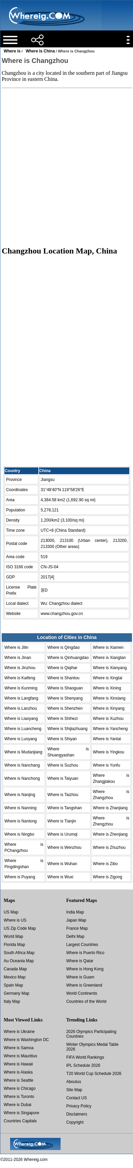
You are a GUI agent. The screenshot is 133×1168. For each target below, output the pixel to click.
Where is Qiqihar (62, 667)
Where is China (40, 51)
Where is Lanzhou (20, 708)
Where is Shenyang (65, 698)
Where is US (15, 920)
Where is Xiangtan (109, 657)
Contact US (76, 1098)
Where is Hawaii (18, 1064)
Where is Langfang (21, 698)
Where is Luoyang (20, 738)
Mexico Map (15, 977)
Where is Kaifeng (19, 678)
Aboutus (73, 1081)
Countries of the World (86, 1001)
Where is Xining (107, 688)
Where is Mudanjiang (23, 752)
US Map (11, 912)
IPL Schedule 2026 (83, 1065)
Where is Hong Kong (85, 969)
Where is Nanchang (22, 765)
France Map (77, 928)
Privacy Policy (79, 1106)
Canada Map (15, 969)
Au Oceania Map (19, 960)
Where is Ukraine (19, 1031)
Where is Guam (80, 977)
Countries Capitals (20, 1121)
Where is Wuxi (60, 877)
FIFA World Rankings (85, 1057)
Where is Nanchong (22, 778)
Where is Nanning (20, 808)
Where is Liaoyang (21, 718)
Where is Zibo (105, 863)
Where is (12, 51)
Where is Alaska (18, 1072)
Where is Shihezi (62, 718)
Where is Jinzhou (19, 667)
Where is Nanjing (19, 794)
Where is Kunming (20, 688)
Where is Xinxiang (109, 698)
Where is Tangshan (64, 808)
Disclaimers (76, 1114)
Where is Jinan (17, 657)
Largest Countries (82, 944)
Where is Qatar (80, 960)
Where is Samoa (19, 1047)
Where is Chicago (20, 1088)
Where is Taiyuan (62, 778)
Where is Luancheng (22, 728)
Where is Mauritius (20, 1056)
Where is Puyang (19, 877)
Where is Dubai (17, 1104)
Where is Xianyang (110, 667)
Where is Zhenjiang (110, 834)
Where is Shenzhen (65, 708)
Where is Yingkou (108, 752)
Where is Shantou (63, 678)
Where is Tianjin (61, 821)
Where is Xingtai (107, 678)
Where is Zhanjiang (110, 808)
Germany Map (16, 993)
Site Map (74, 1089)
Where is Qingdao (63, 647)
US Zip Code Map (20, 928)
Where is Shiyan (62, 738)
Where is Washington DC (26, 1039)
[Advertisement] (66, 167)
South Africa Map (19, 952)
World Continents (81, 993)
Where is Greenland (84, 985)
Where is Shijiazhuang (67, 728)
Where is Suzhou (62, 765)
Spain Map (13, 985)
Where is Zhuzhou (109, 847)
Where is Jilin (16, 647)
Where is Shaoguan (65, 688)
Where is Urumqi (62, 834)
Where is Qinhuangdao (68, 657)
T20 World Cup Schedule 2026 (94, 1073)
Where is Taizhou (62, 794)
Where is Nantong (20, 821)
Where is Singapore (21, 1112)
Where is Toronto (19, 1096)
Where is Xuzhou (108, 718)
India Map (75, 912)
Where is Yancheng (110, 728)
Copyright (75, 1122)
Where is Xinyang (109, 708)
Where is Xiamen (108, 647)
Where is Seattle (18, 1080)
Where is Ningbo (19, 834)
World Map (13, 936)
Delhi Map (75, 936)
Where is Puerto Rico (85, 952)
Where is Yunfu (106, 765)
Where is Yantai (107, 738)
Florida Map (14, 944)
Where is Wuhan (62, 863)
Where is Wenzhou (64, 847)
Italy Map (12, 1001)
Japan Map (76, 920)
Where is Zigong (107, 877)
